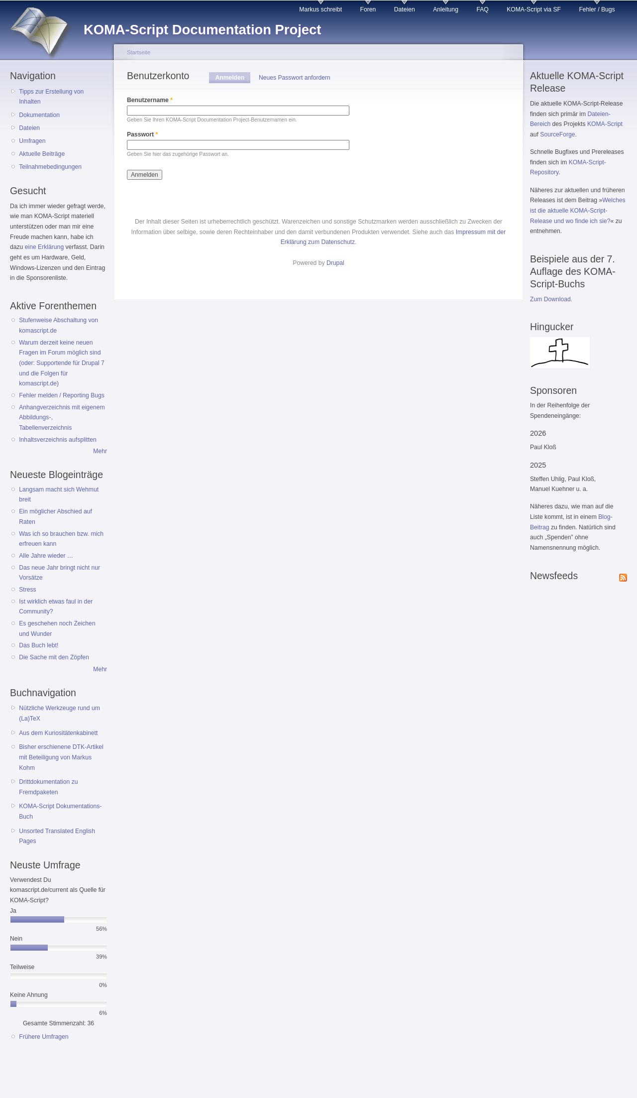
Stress (27, 589)
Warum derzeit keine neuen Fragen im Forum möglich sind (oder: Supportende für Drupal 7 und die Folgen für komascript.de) (62, 363)
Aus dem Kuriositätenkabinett (58, 733)
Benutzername (150, 100)
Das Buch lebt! (38, 645)
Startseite (138, 52)
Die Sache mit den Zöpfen (54, 657)
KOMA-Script (605, 124)
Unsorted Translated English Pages (57, 836)
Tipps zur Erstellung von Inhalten (51, 97)
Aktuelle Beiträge (42, 153)
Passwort (142, 134)
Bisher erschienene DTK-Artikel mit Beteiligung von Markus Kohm (61, 757)
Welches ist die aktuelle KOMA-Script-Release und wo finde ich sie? (578, 210)
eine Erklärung (44, 247)
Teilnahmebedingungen (50, 166)
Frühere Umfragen (43, 1036)
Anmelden (232, 77)
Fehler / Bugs (597, 9)
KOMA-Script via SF (534, 9)
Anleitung (445, 9)
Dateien (404, 9)
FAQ (482, 9)
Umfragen (32, 140)
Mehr (100, 451)
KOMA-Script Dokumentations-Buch (60, 811)
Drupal (335, 262)
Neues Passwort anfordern (294, 77)
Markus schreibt (320, 9)
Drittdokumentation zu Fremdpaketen (48, 787)
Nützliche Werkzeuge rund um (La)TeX (59, 713)
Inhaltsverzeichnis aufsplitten (57, 439)
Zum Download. (551, 299)
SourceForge (557, 134)
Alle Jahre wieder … (46, 555)
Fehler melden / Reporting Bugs (62, 395)
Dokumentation (39, 115)
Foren (368, 9)
